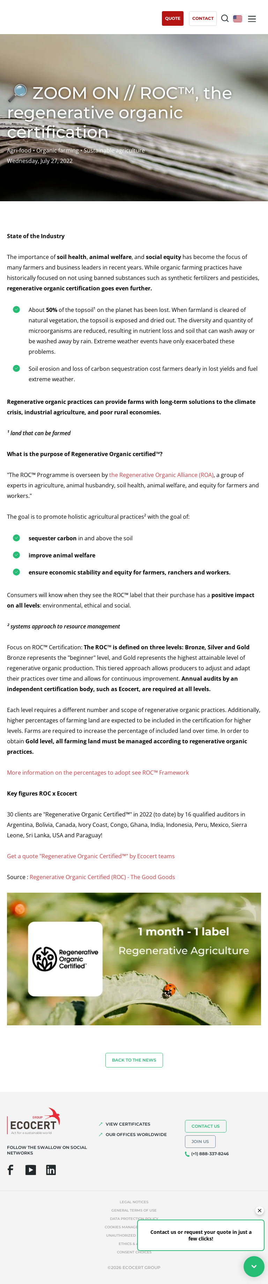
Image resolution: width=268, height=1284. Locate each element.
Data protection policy (134, 1218)
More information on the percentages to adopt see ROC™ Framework (98, 772)
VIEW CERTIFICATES (128, 1124)
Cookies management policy (134, 1227)
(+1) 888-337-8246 (210, 1153)
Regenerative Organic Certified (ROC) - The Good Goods (102, 877)
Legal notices (134, 1202)
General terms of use (134, 1210)
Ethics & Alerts (134, 1244)
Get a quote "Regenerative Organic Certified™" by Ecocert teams (91, 856)
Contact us (206, 1126)
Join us (200, 1141)
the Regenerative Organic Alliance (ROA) (161, 475)
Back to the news (134, 1060)
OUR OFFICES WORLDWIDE (136, 1134)
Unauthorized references (134, 1235)
